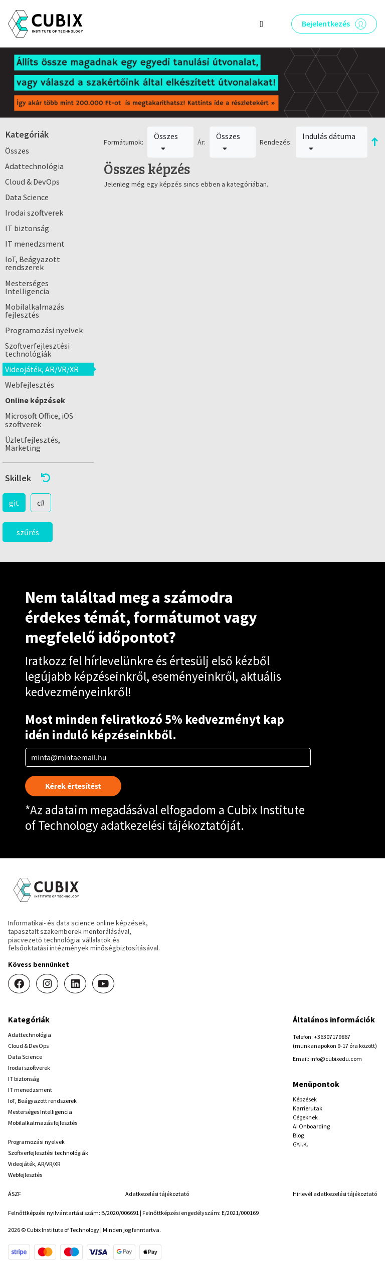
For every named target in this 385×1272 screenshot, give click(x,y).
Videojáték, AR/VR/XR (42, 369)
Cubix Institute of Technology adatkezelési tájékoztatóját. (165, 817)
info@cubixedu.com (336, 1058)
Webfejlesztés (29, 385)
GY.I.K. (300, 1144)
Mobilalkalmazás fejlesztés (34, 311)
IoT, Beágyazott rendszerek (32, 263)
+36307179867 (332, 1036)
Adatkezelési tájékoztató (157, 1193)
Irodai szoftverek (34, 213)
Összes (17, 151)
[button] (48, 478)
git (14, 503)
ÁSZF (14, 1193)
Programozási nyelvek (44, 330)
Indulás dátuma (328, 141)
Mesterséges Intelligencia (27, 287)
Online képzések (35, 400)
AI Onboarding (311, 1126)
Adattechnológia (34, 166)
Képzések (305, 1099)
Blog (298, 1135)
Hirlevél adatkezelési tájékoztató (335, 1193)
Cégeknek (305, 1117)
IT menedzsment (35, 244)
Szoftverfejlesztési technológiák (37, 350)
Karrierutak (307, 1108)
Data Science (27, 197)
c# (41, 503)
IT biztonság (27, 228)
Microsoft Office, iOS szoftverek (39, 420)
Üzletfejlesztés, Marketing (32, 444)
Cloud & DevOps (32, 182)
